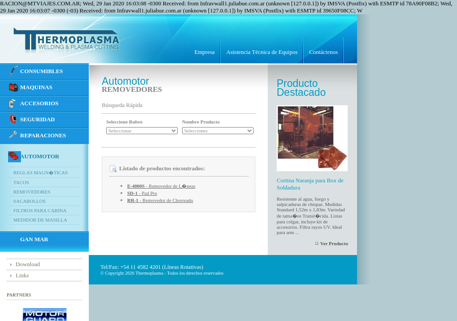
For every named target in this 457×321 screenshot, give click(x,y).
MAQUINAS (36, 87)
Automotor (39, 156)
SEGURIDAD (37, 119)
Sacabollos (29, 201)
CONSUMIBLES (41, 71)
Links (22, 275)
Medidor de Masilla (40, 219)
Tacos (21, 182)
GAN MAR (34, 239)
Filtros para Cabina (39, 210)
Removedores (31, 191)
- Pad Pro (142, 193)
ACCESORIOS (39, 103)
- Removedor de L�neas (161, 186)
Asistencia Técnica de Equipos (262, 52)
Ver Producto (334, 243)
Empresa (205, 52)
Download (28, 264)
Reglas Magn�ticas (40, 172)
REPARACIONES (43, 135)
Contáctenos (323, 52)
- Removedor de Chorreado (160, 200)
